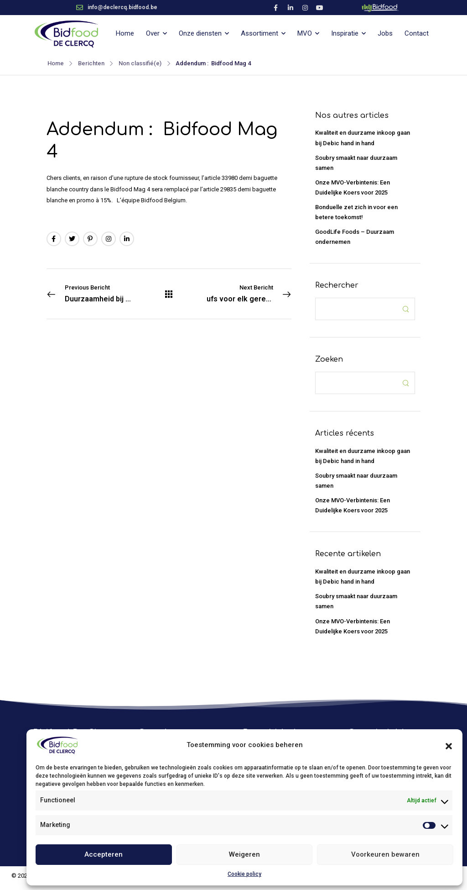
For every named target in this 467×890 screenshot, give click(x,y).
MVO (304, 33)
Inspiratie (344, 33)
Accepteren (103, 854)
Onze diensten (200, 33)
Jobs (385, 33)
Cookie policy (244, 874)
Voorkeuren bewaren (385, 854)
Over (153, 33)
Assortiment (259, 33)
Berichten (91, 63)
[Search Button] (405, 309)
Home (125, 33)
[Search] (356, 309)
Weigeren (244, 854)
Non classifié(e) (140, 63)
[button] (448, 745)
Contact (417, 33)
